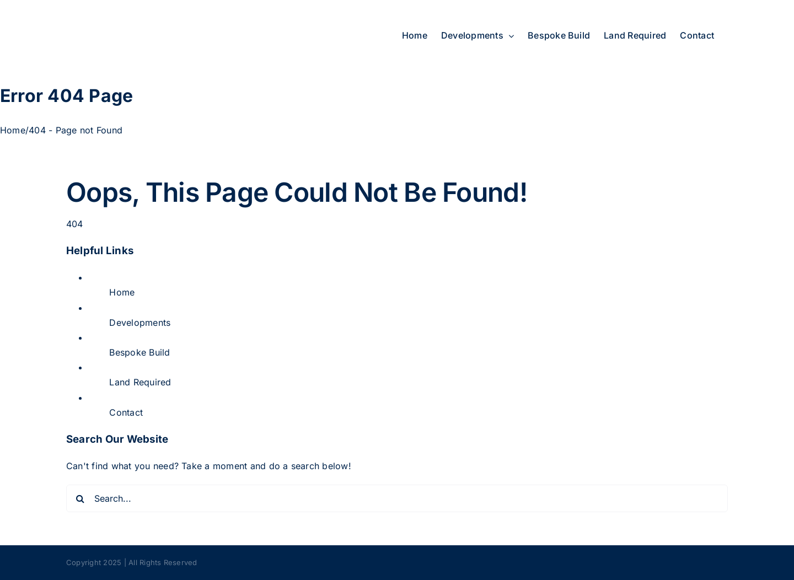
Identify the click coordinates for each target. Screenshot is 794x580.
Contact (126, 412)
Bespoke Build (139, 352)
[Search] (80, 498)
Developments (139, 322)
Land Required (140, 382)
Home (122, 292)
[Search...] (397, 498)
